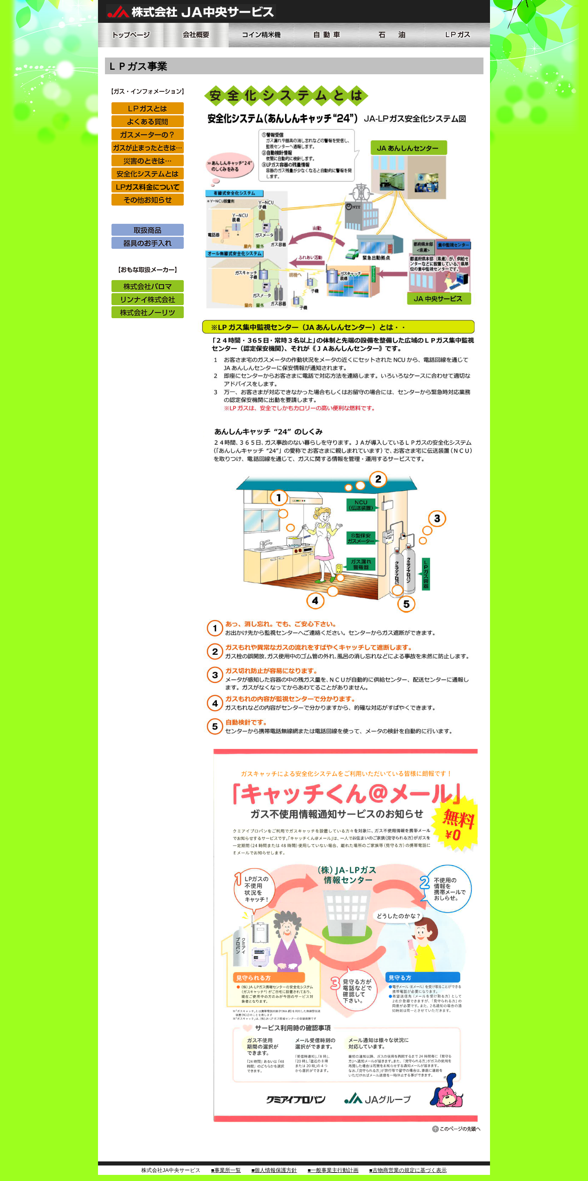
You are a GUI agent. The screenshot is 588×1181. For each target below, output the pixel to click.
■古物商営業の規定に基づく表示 (408, 1170)
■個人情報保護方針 (274, 1170)
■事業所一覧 (226, 1170)
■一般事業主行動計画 (333, 1170)
